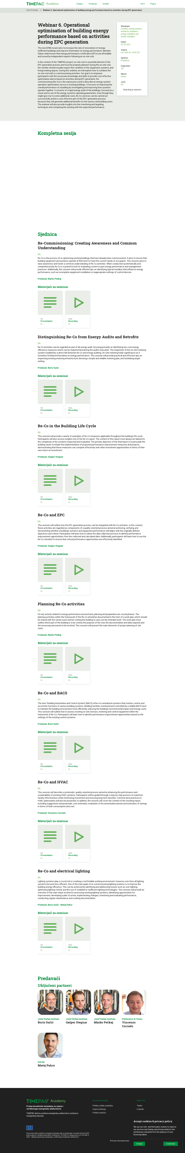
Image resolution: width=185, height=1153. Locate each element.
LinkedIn (140, 1109)
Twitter (139, 1106)
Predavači (93, 4)
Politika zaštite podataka (102, 1106)
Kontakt (106, 4)
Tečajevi (79, 4)
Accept (139, 1144)
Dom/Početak (34, 10)
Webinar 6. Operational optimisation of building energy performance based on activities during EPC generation (92, 10)
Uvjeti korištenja (99, 1109)
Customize (170, 1144)
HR (143, 4)
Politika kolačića (99, 1113)
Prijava (153, 4)
